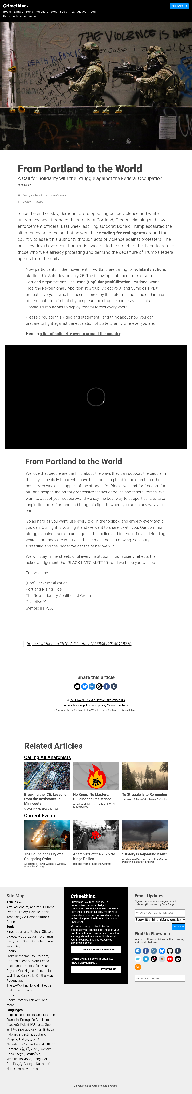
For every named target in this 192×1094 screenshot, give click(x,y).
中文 (38, 1029)
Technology (15, 917)
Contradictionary (18, 961)
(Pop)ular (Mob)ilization (109, 282)
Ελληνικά (37, 1025)
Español (24, 1015)
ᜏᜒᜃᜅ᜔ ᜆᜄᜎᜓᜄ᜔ (27, 1069)
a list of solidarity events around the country (80, 333)
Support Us (179, 6)
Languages (79, 11)
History (22, 912)
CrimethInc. (15, 5)
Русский (13, 1025)
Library (18, 11)
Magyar (12, 1039)
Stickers (48, 931)
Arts (9, 907)
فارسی (34, 1039)
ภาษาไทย (33, 1054)
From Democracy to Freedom (27, 956)
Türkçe (23, 1039)
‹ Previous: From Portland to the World (76, 710)
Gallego (29, 1064)
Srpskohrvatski (35, 1044)
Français (13, 1020)
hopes (57, 307)
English (12, 1015)
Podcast (12, 980)
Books (7, 11)
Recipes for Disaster (38, 966)
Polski (24, 1025)
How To (34, 912)
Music (22, 936)
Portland (68, 705)
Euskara (39, 1034)
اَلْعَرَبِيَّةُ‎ (24, 1049)
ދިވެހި (19, 1064)
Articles (12, 902)
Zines (10, 931)
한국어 (52, 1044)
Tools (29, 11)
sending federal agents (122, 232)
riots (93, 705)
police (86, 705)
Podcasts (41, 11)
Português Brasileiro (34, 1020)
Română (13, 1049)
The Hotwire (23, 990)
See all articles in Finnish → (22, 16)
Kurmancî (43, 1064)
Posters (35, 931)
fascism (78, 705)
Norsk (11, 1069)
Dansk (11, 1054)
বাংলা (34, 1049)
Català (11, 1064)
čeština (27, 1034)
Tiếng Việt (40, 1059)
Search (64, 11)
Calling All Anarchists (35, 195)
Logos (32, 936)
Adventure (21, 907)
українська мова (19, 1059)
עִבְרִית (21, 1054)
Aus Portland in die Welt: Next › (120, 710)
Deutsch (27, 201)
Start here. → (110, 969)
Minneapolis (114, 705)
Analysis (36, 907)
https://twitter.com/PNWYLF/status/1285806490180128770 (79, 643)
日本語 (11, 1029)
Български (26, 1029)
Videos (11, 936)
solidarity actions (150, 269)
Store (54, 11)
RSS (20, 902)
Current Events (57, 195)
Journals (22, 931)
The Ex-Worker (17, 985)
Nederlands (15, 1044)
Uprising (101, 705)
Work (35, 961)
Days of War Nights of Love (26, 971)
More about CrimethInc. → (101, 949)
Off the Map (44, 976)
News (45, 912)
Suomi (49, 1025)
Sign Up (179, 926)
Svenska (46, 1049)
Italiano (39, 201)
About (93, 11)
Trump (125, 705)
